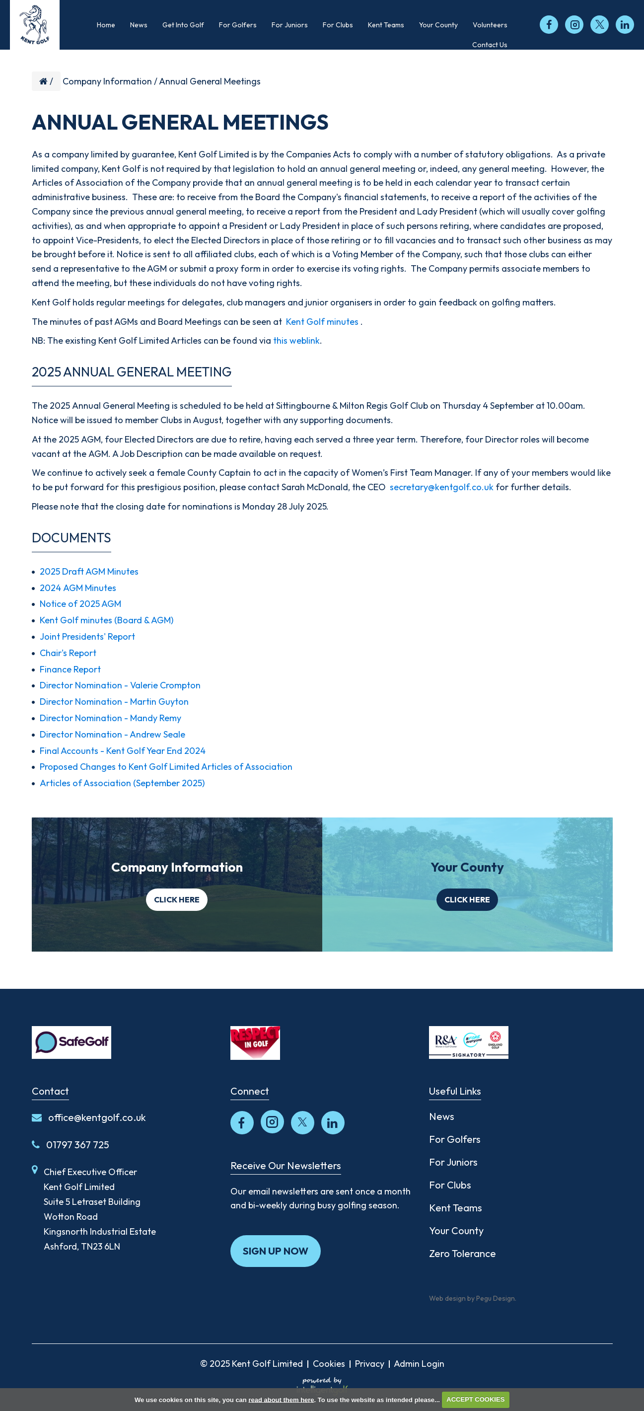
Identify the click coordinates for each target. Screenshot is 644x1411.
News (441, 1116)
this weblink (296, 340)
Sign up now (275, 1251)
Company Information (107, 81)
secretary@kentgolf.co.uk (442, 487)
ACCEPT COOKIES (475, 1399)
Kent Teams (455, 1207)
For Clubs (450, 1185)
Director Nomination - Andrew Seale (112, 734)
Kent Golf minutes (322, 321)
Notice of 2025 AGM (80, 603)
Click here (177, 899)
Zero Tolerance (462, 1253)
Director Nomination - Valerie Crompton (120, 685)
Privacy (369, 1363)
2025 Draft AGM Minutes (89, 571)
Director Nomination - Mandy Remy (110, 718)
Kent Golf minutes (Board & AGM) (106, 620)
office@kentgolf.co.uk (89, 1117)
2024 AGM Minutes (78, 588)
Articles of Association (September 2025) (122, 783)
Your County (456, 1230)
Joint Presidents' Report (87, 636)
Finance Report (70, 669)
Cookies (329, 1363)
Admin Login (419, 1363)
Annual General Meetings (210, 81)
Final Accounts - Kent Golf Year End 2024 (123, 750)
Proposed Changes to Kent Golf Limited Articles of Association (166, 766)
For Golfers (455, 1139)
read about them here (281, 1399)
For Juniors (453, 1162)
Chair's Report (68, 653)
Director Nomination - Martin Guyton (114, 701)
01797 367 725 (70, 1144)
